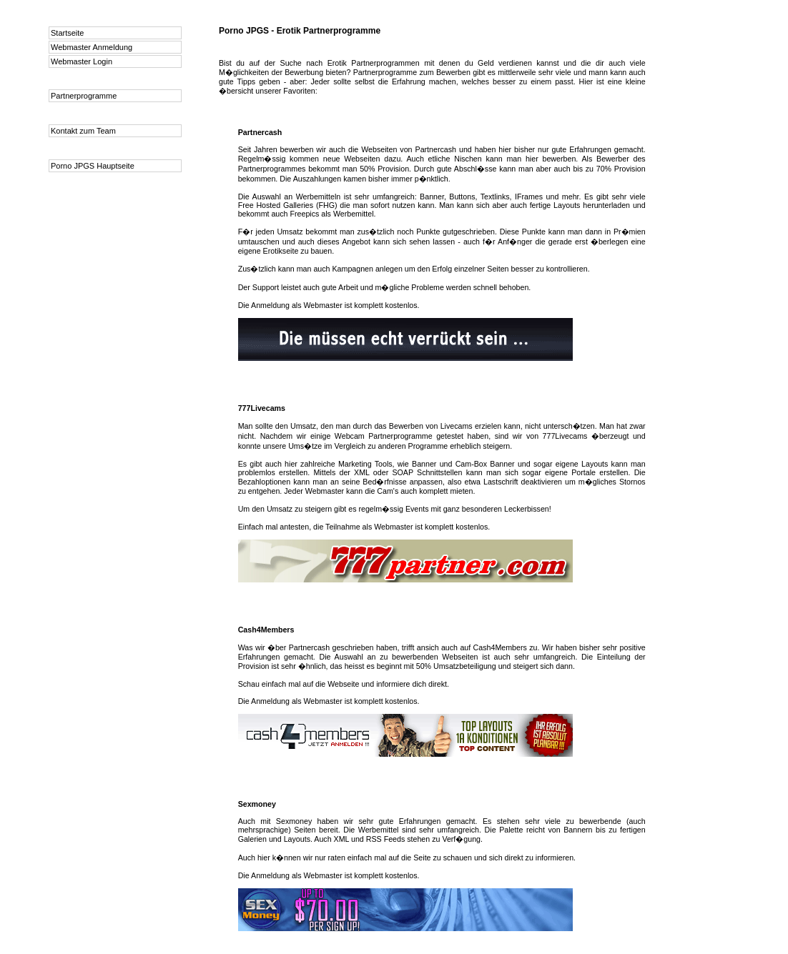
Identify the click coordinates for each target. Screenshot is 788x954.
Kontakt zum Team (83, 130)
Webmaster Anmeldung (91, 47)
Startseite (67, 33)
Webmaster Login (81, 61)
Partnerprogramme (84, 95)
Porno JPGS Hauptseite (92, 166)
